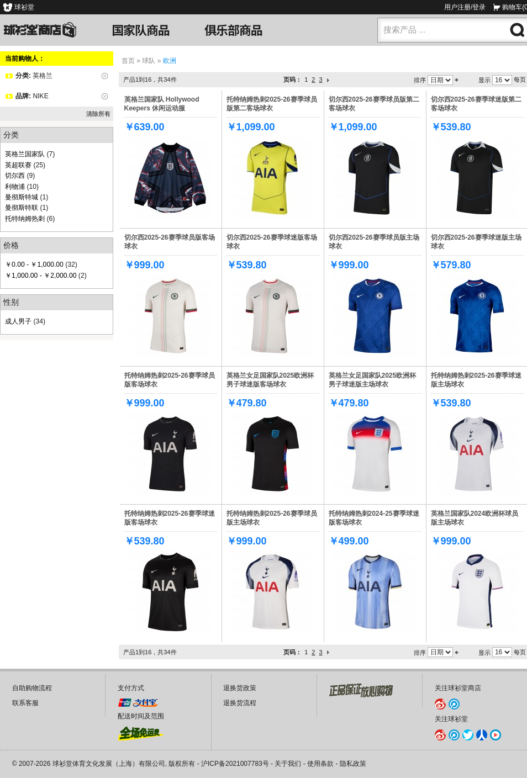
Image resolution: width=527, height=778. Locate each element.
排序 (420, 80)
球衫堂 (24, 7)
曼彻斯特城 (21, 197)
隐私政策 (353, 764)
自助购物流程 (32, 688)
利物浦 (15, 186)
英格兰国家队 (25, 154)
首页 (128, 61)
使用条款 (320, 764)
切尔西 (15, 175)
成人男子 (18, 321)
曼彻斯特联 (21, 207)
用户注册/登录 (465, 7)
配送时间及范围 (141, 716)
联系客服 (25, 703)
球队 (148, 61)
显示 (484, 80)
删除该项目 (105, 76)
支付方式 (131, 688)
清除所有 (98, 113)
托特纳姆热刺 (25, 219)
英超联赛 (18, 165)
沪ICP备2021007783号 (235, 764)
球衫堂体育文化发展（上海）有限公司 (108, 764)
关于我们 (288, 764)
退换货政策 (239, 688)
